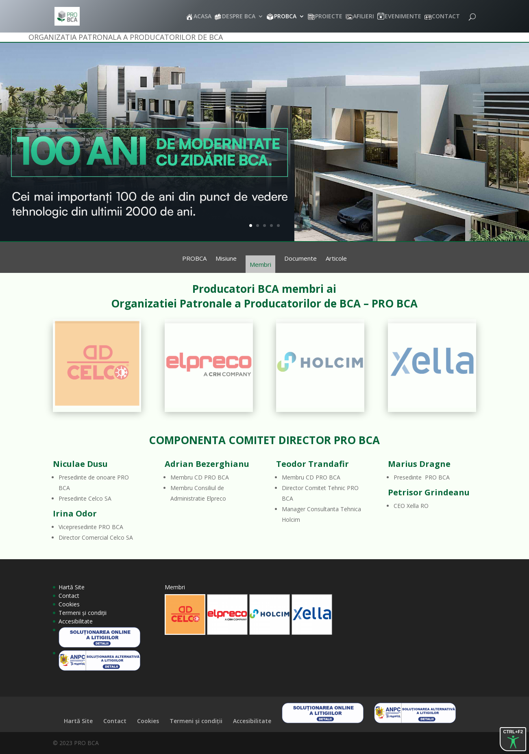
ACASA (202, 16)
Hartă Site (72, 587)
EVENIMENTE (403, 16)
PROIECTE (328, 16)
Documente (300, 258)
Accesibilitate (76, 621)
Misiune (226, 258)
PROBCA (285, 16)
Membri (260, 264)
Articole (336, 258)
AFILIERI (363, 16)
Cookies (69, 604)
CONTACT (446, 16)
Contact (69, 595)
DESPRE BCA (238, 16)
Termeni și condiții (83, 613)
